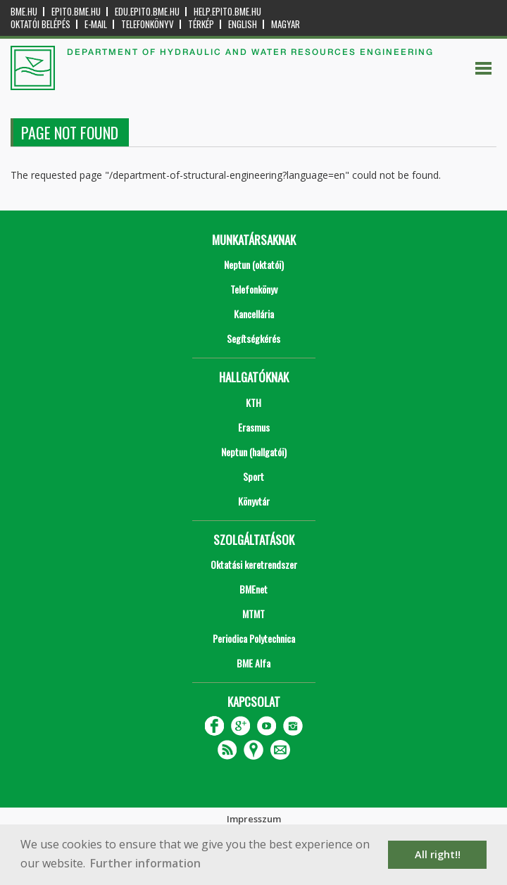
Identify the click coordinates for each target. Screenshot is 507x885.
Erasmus (254, 427)
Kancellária (254, 313)
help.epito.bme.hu (227, 11)
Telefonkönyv (147, 24)
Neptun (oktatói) (254, 264)
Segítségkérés (253, 338)
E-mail (95, 24)
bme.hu (24, 11)
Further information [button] (145, 863)
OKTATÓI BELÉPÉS (40, 24)
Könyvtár (254, 501)
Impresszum (254, 818)
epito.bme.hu (76, 11)
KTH (253, 402)
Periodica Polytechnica (254, 638)
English (242, 24)
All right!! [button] (438, 854)
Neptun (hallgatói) (254, 451)
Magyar (285, 24)
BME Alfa (253, 662)
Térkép (201, 24)
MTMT (253, 613)
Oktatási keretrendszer (254, 564)
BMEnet (253, 589)
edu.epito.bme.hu (147, 11)
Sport (253, 476)
